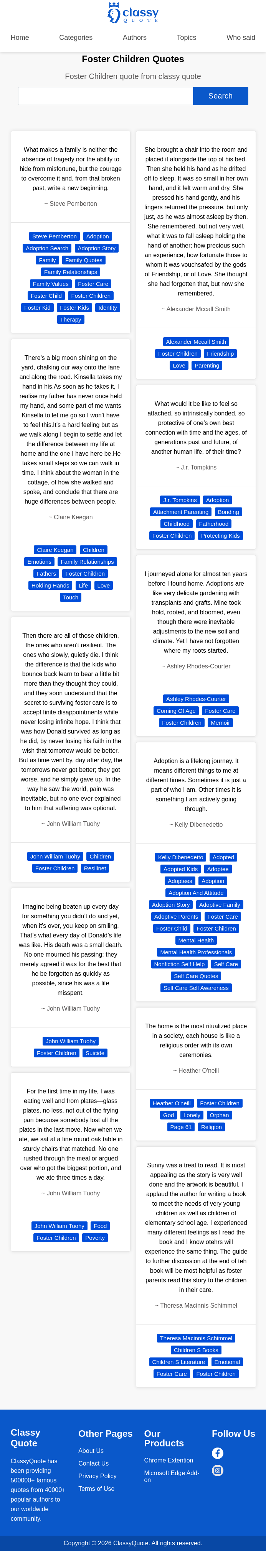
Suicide (95, 1053)
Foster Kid (37, 307)
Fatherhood (214, 523)
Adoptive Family (219, 904)
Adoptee (218, 869)
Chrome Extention (168, 1460)
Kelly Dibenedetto (180, 857)
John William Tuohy (55, 856)
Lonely (191, 1115)
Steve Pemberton (54, 236)
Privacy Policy (97, 1476)
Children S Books (196, 1350)
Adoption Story (97, 248)
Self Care (226, 964)
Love (103, 585)
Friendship (220, 353)
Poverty (95, 1237)
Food (100, 1226)
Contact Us (93, 1463)
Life (83, 585)
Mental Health (196, 940)
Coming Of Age (176, 710)
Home (20, 37)
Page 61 (181, 1127)
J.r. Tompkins (180, 500)
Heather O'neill (172, 1103)
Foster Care (93, 284)
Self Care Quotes (196, 976)
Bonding (228, 512)
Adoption (97, 236)
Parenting (207, 365)
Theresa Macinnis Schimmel (196, 1338)
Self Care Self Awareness (196, 988)
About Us (91, 1451)
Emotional (227, 1362)
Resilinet (95, 868)
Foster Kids (74, 307)
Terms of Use (96, 1488)
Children (93, 550)
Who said (240, 37)
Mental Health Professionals (196, 952)
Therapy (70, 319)
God (168, 1115)
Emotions (39, 561)
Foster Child (46, 295)
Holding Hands (50, 585)
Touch (70, 597)
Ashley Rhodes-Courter (196, 699)
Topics (187, 37)
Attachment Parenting (180, 512)
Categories (76, 37)
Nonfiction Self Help (179, 964)
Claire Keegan (55, 550)
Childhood (177, 523)
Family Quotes (83, 260)
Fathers (46, 573)
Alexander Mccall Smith (196, 341)
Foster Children (91, 295)
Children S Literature (178, 1362)
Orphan (219, 1115)
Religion (211, 1127)
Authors (135, 37)
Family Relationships (70, 272)
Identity (107, 307)
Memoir (220, 722)
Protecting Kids (220, 535)
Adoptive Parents (176, 916)
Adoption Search (47, 248)
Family (47, 260)
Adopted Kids (181, 869)
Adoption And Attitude (196, 893)
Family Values (51, 284)
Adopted (223, 857)
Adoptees (180, 881)
